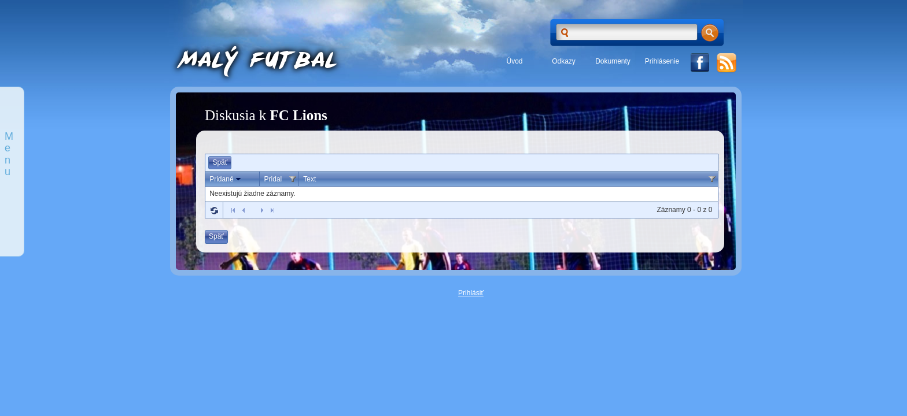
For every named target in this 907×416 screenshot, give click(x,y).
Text (309, 179)
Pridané (225, 179)
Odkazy (564, 61)
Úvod (514, 61)
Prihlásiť (471, 293)
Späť (219, 162)
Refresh (214, 210)
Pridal (273, 179)
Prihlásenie (662, 61)
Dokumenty (613, 61)
